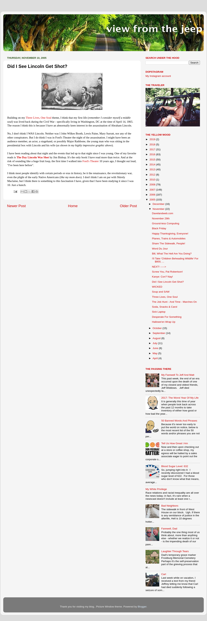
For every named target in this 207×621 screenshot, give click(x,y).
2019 (153, 139)
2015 (153, 159)
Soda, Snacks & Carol (164, 306)
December (159, 204)
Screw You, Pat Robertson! (167, 271)
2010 (153, 179)
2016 (153, 154)
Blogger (142, 606)
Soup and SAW (161, 291)
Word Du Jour (160, 248)
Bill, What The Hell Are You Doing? (172, 253)
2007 (153, 189)
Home (73, 206)
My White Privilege (156, 489)
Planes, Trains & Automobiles (169, 238)
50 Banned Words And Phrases (179, 420)
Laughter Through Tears (175, 551)
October (158, 328)
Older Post (128, 206)
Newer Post (16, 206)
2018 (153, 144)
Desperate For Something (167, 316)
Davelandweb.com (162, 213)
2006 (153, 194)
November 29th (161, 218)
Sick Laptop (159, 311)
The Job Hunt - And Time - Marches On (174, 301)
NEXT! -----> (159, 266)
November (159, 209)
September (159, 333)
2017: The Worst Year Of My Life (179, 397)
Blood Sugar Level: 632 (174, 466)
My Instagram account (158, 76)
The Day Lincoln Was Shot (33, 157)
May (155, 353)
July (155, 343)
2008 (153, 184)
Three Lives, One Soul (165, 296)
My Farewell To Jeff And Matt (177, 374)
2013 (153, 169)
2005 (153, 199)
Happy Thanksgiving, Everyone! (170, 233)
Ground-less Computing (165, 223)
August (157, 338)
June (156, 348)
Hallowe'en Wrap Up (163, 321)
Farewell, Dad (169, 528)
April (155, 358)
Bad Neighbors (169, 505)
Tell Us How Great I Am (174, 443)
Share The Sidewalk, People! (168, 243)
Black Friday (159, 228)
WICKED (157, 286)
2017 (153, 149)
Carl (163, 574)
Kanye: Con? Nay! (162, 276)
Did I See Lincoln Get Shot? (168, 281)
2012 (153, 174)
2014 (153, 164)
